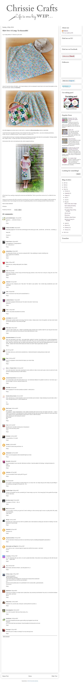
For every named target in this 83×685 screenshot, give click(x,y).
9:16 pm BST (18, 537)
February (67, 227)
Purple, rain (70, 129)
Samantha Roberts (10, 337)
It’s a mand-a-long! (72, 158)
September (67, 193)
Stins (7, 262)
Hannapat (8, 629)
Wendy (7, 519)
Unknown (8, 281)
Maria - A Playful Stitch (11, 368)
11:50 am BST (13, 444)
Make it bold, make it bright (71, 203)
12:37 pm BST (15, 452)
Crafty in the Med (10, 227)
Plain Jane (8, 327)
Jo (6, 480)
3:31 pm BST (18, 217)
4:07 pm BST (14, 472)
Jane (7, 270)
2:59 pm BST (13, 461)
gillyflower (8, 590)
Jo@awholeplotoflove (11, 377)
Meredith (8, 461)
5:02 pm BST (11, 270)
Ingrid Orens (9, 241)
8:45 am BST (13, 387)
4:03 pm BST (17, 227)
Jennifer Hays (9, 490)
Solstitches (8, 618)
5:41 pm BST (14, 281)
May (66, 201)
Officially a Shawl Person (70, 217)
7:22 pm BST (17, 299)
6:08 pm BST (16, 490)
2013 (65, 232)
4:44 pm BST (15, 251)
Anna (7, 425)
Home (30, 676)
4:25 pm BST (15, 241)
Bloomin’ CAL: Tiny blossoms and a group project (72, 119)
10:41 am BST (15, 408)
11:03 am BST (14, 436)
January (66, 229)
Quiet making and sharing (70, 205)
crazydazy (8, 556)
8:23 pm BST (14, 529)
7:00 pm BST (11, 291)
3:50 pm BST (14, 590)
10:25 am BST (13, 519)
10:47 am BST (12, 425)
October (67, 191)
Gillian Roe (8, 601)
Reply (7, 223)
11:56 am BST (15, 601)
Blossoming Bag (35, 130)
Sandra (7, 444)
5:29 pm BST (10, 480)
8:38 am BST (16, 610)
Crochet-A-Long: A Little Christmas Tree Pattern (73, 148)
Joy (7, 565)
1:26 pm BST (14, 629)
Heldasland (8, 452)
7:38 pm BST (12, 309)
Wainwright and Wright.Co (12, 546)
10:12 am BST (20, 396)
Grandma (17, 87)
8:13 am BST (19, 377)
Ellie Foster (8, 408)
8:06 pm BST (14, 327)
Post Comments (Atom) (33, 681)
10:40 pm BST (12, 358)
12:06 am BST (11, 565)
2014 (65, 189)
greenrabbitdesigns (10, 217)
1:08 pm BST (16, 574)
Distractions (67, 215)
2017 (65, 182)
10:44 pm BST (20, 368)
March (66, 225)
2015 (65, 187)
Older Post (54, 676)
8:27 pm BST (18, 337)
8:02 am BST (12, 508)
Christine (8, 436)
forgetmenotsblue (10, 537)
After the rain (67, 213)
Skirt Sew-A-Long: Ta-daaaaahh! (69, 220)
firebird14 (8, 529)
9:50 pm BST (21, 546)
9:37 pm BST (11, 350)
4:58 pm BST (12, 262)
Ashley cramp (9, 574)
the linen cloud (9, 500)
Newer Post (5, 676)
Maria (7, 508)
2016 (65, 185)
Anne (7, 309)
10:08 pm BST (14, 556)
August (66, 195)
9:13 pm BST (16, 500)
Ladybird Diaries (10, 299)
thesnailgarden (9, 610)
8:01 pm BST (14, 318)
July (66, 197)
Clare (7, 358)
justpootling (9, 251)
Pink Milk (8, 387)
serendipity (8, 318)
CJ (6, 350)
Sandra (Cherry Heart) (11, 396)
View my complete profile (67, 32)
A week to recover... (69, 207)
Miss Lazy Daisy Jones (33, 132)
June (66, 199)
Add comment (6, 636)
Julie (7, 291)
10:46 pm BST (15, 618)
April (66, 223)
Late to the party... (72, 138)
